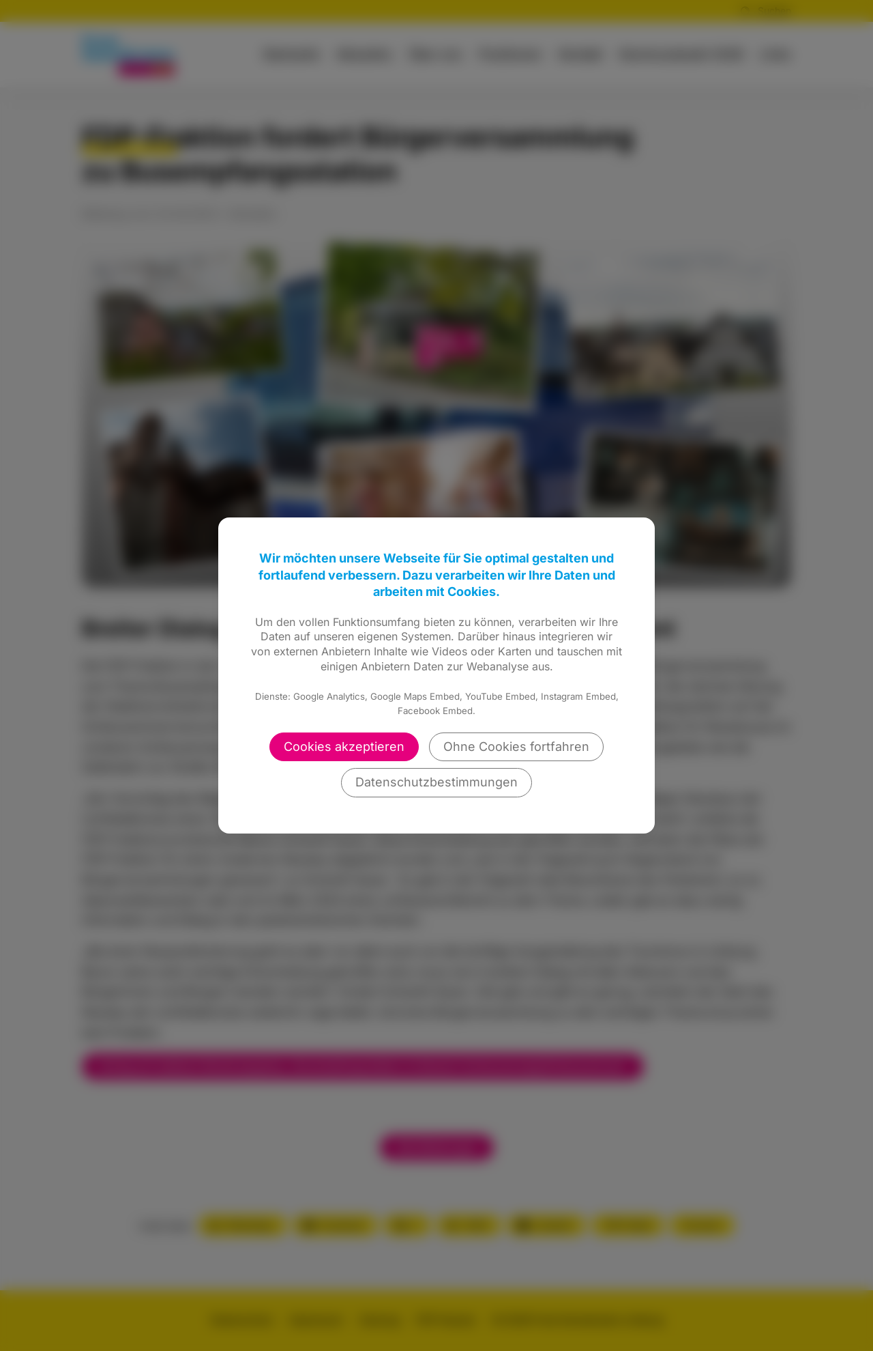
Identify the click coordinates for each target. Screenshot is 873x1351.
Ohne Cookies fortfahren (516, 746)
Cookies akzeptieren (344, 746)
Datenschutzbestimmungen (436, 782)
